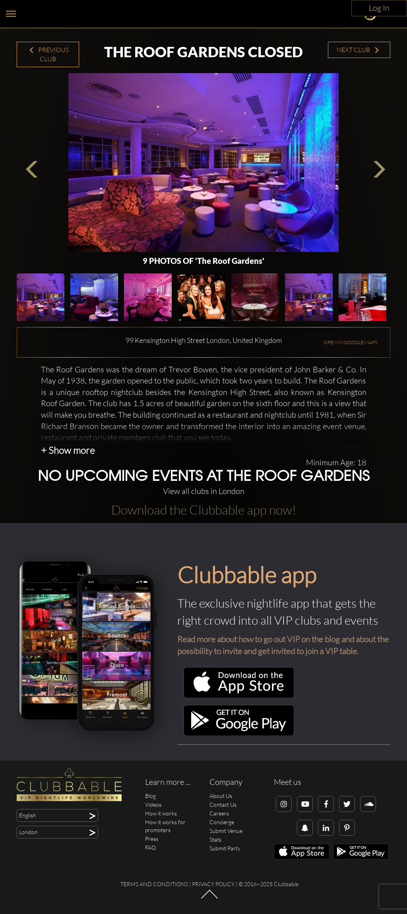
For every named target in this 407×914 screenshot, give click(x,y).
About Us (220, 795)
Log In (379, 8)
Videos (153, 804)
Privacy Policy (213, 884)
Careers (219, 813)
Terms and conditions (154, 884)
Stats (215, 839)
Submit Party (224, 848)
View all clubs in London (203, 491)
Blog (150, 795)
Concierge (221, 822)
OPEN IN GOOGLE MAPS (350, 342)
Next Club (358, 50)
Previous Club (49, 54)
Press (151, 838)
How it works (161, 813)
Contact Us (222, 804)
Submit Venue (225, 830)
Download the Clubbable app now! (203, 509)
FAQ (150, 847)
